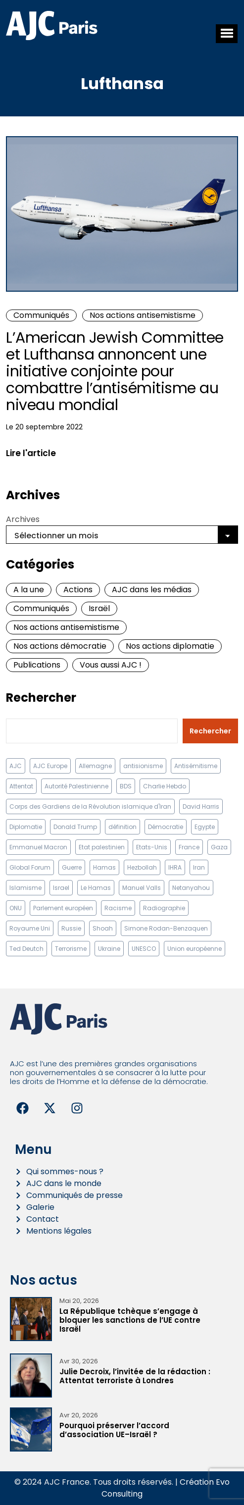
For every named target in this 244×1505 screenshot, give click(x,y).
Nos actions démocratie (59, 646)
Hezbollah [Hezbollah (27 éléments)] (142, 867)
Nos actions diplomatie (170, 646)
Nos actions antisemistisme (142, 315)
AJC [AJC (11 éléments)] (15, 766)
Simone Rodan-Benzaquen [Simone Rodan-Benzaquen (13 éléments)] (166, 928)
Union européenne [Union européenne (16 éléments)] (194, 948)
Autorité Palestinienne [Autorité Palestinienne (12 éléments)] (76, 786)
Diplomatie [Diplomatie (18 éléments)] (25, 827)
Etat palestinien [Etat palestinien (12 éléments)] (102, 847)
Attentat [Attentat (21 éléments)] (21, 786)
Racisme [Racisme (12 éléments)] (118, 908)
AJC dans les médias (152, 589)
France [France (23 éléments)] (189, 847)
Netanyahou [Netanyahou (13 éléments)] (191, 887)
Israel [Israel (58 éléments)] (61, 887)
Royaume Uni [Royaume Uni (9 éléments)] (29, 928)
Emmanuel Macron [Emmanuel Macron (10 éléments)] (38, 847)
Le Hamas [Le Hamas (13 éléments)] (96, 887)
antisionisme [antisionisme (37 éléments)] (143, 766)
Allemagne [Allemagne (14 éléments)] (95, 766)
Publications (36, 665)
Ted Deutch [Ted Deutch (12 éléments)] (26, 948)
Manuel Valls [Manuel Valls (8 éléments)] (141, 887)
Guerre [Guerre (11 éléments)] (72, 867)
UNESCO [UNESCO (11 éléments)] (144, 948)
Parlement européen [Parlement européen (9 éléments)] (63, 908)
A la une (28, 589)
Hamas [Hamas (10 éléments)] (104, 867)
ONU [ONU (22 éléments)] (15, 908)
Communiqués (41, 315)
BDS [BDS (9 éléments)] (126, 786)
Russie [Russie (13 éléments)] (71, 928)
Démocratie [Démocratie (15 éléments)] (165, 827)
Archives (23, 519)
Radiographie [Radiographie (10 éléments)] (164, 908)
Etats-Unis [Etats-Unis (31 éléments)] (151, 847)
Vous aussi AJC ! (111, 665)
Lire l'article (31, 453)
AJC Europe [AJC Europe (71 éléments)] (50, 766)
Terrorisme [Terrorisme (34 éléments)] (71, 948)
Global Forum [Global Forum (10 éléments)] (29, 867)
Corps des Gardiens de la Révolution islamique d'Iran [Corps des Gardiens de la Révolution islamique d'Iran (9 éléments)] (90, 806)
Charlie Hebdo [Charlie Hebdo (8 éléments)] (164, 786)
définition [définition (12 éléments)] (122, 827)
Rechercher (41, 698)
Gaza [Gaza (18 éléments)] (219, 847)
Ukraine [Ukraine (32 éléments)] (109, 948)
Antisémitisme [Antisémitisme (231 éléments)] (195, 766)
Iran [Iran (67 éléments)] (199, 867)
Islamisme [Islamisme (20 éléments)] (25, 887)
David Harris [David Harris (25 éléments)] (201, 806)
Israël (99, 608)
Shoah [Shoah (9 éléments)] (103, 928)
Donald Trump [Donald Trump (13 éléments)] (75, 827)
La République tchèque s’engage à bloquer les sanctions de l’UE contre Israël (129, 1320)
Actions (78, 589)
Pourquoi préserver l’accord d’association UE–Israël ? (114, 1430)
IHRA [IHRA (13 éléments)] (175, 867)
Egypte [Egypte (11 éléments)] (205, 827)
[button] (227, 33)
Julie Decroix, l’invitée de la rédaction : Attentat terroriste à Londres (134, 1376)
